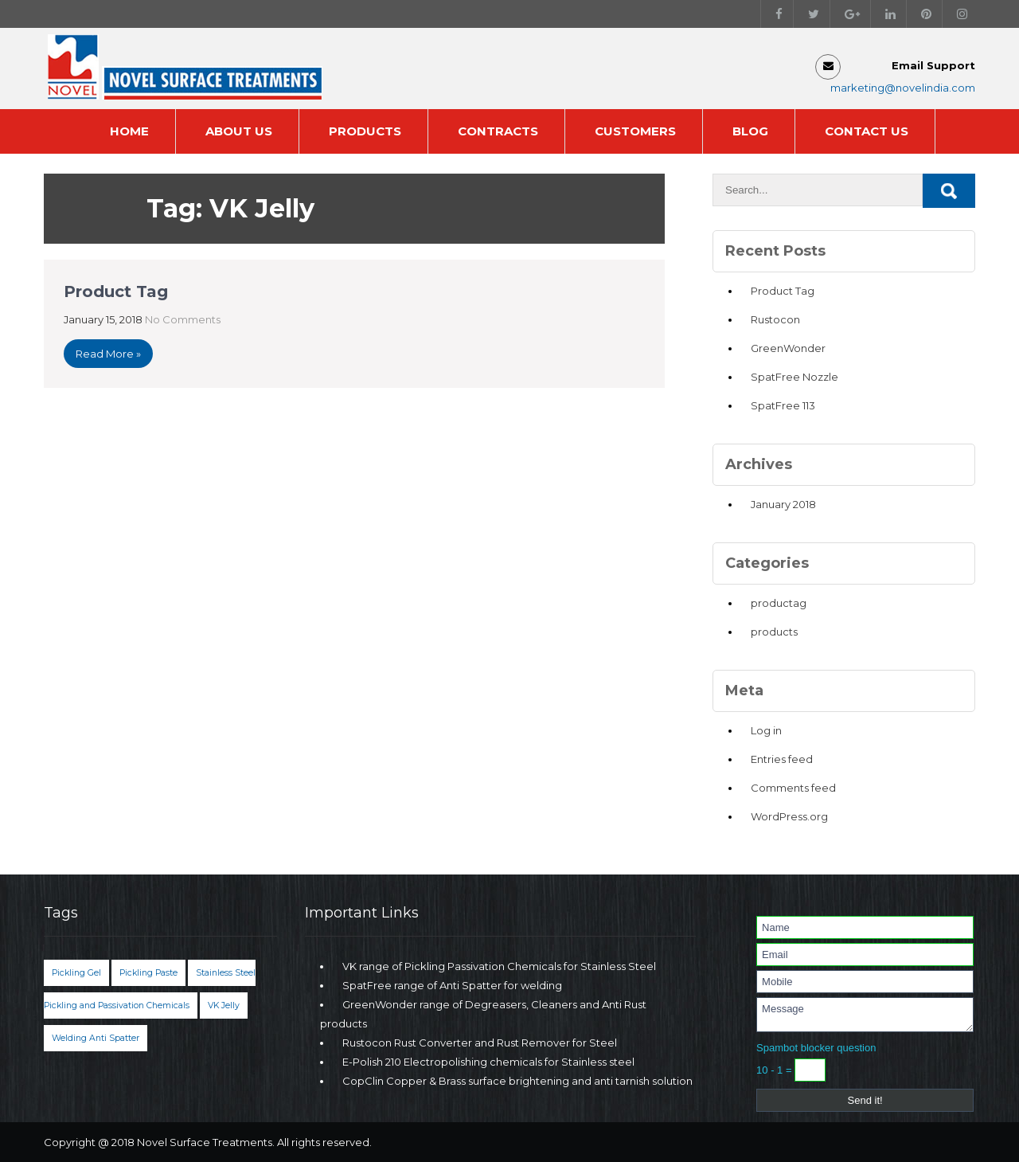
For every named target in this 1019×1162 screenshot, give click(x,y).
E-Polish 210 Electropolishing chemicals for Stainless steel (488, 1061)
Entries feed (782, 759)
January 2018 (783, 504)
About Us (238, 131)
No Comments (183, 319)
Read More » (108, 353)
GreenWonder (788, 348)
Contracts (498, 131)
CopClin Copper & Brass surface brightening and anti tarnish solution (517, 1080)
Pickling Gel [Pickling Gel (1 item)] (76, 973)
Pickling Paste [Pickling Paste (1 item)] (148, 973)
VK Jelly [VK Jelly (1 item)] (224, 1005)
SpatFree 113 (783, 405)
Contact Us (866, 131)
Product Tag (116, 291)
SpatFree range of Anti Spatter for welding (452, 985)
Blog (750, 131)
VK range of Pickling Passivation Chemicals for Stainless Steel (499, 966)
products (774, 631)
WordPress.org (789, 816)
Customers (635, 131)
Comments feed (793, 787)
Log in (766, 730)
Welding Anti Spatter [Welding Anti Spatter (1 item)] (95, 1038)
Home (129, 131)
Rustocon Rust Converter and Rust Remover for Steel (479, 1042)
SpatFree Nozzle (794, 376)
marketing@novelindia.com (902, 87)
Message (865, 1014)
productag (778, 603)
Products (365, 131)
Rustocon (775, 319)
